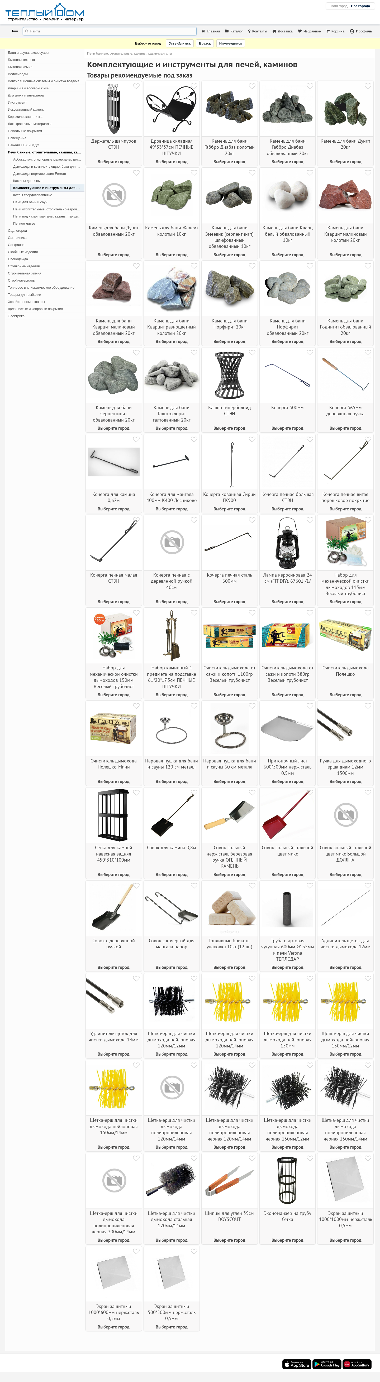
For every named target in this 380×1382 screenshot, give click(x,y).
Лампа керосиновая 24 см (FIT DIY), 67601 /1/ (287, 578)
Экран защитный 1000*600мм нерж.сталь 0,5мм (113, 1312)
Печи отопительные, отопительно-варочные (48, 209)
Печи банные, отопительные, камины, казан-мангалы (46, 152)
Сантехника (17, 238)
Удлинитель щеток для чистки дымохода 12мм (345, 944)
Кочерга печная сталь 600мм (229, 578)
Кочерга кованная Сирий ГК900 (229, 497)
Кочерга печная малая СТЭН (113, 578)
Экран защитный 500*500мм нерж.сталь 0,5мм (172, 1312)
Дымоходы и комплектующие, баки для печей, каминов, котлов (48, 166)
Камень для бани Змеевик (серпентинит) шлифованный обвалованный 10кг (229, 237)
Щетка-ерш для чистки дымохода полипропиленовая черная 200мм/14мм (113, 1222)
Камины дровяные (27, 181)
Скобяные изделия (23, 252)
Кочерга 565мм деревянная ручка (345, 410)
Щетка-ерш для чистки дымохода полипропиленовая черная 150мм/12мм (287, 1129)
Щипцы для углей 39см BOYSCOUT (229, 1216)
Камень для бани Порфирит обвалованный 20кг (287, 327)
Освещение (17, 138)
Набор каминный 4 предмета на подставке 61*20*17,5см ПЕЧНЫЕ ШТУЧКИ (171, 677)
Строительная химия (24, 273)
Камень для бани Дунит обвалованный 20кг (114, 231)
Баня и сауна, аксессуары (28, 53)
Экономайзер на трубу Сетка (287, 1216)
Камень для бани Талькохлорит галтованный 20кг (172, 413)
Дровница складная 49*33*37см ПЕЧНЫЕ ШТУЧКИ (171, 147)
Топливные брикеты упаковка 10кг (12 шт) (229, 944)
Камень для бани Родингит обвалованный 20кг (345, 327)
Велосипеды (18, 74)
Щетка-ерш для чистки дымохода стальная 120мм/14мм (171, 1219)
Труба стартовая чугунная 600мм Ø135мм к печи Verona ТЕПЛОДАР (287, 950)
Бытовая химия (20, 67)
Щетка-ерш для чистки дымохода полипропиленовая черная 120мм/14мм (229, 1129)
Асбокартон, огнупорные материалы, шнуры (48, 159)
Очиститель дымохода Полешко (345, 671)
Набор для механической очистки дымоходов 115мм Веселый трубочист (345, 584)
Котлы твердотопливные (32, 195)
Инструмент (17, 102)
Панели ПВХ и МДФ (23, 145)
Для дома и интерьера (26, 95)
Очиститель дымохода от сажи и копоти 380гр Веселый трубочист (288, 674)
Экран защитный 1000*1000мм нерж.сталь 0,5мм (345, 1219)
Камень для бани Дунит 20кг (345, 144)
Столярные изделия (24, 266)
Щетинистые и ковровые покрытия (35, 309)
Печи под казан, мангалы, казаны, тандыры (48, 216)
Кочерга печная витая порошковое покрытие (345, 497)
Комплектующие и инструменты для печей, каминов (48, 188)
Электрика (16, 316)
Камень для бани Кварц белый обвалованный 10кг (288, 234)
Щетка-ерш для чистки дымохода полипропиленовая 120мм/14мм (171, 1129)
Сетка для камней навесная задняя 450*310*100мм (113, 853)
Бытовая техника (21, 60)
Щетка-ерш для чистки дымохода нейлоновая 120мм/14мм (230, 1039)
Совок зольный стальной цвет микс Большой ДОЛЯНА (345, 853)
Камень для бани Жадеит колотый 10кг (171, 231)
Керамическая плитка (25, 117)
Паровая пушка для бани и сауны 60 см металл (229, 764)
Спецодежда (18, 259)
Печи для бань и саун (30, 202)
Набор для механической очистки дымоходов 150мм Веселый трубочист (114, 677)
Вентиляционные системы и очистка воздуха (43, 81)
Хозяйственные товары (26, 302)
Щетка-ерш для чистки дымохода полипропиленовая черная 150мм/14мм (345, 1129)
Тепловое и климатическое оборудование (41, 287)
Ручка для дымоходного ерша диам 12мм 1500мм (345, 767)
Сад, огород (17, 231)
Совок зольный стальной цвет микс (287, 850)
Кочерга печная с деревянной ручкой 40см (171, 581)
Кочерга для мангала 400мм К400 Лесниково (171, 497)
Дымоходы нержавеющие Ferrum (39, 174)
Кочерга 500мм (287, 407)
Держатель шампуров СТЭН (113, 144)
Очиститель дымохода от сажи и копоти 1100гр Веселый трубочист (229, 674)
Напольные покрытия (25, 131)
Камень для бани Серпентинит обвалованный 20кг (114, 413)
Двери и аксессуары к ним (29, 88)
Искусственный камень (26, 110)
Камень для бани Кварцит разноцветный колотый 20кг (171, 327)
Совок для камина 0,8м (171, 847)
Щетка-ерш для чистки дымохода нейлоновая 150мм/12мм (345, 1039)
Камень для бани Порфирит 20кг (230, 324)
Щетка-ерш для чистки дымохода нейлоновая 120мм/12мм (172, 1039)
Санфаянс (16, 245)
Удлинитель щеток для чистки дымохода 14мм (114, 1036)
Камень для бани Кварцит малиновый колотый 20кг (345, 234)
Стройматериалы (22, 280)
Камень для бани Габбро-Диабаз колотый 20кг (230, 147)
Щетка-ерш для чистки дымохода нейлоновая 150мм (288, 1039)
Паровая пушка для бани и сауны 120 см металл (171, 764)
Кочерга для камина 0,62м (113, 497)
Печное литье (24, 223)
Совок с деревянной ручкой (113, 944)
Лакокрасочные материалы (29, 124)
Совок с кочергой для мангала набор (171, 944)
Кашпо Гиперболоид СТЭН (229, 410)
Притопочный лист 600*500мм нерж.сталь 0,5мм (287, 767)
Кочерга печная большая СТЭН (288, 497)
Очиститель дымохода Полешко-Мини (114, 764)
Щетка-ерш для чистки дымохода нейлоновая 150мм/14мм (114, 1126)
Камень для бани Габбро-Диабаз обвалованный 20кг (287, 147)
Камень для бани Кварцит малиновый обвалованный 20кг (113, 327)
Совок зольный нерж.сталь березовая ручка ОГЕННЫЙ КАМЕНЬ (229, 856)
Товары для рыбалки (24, 295)
